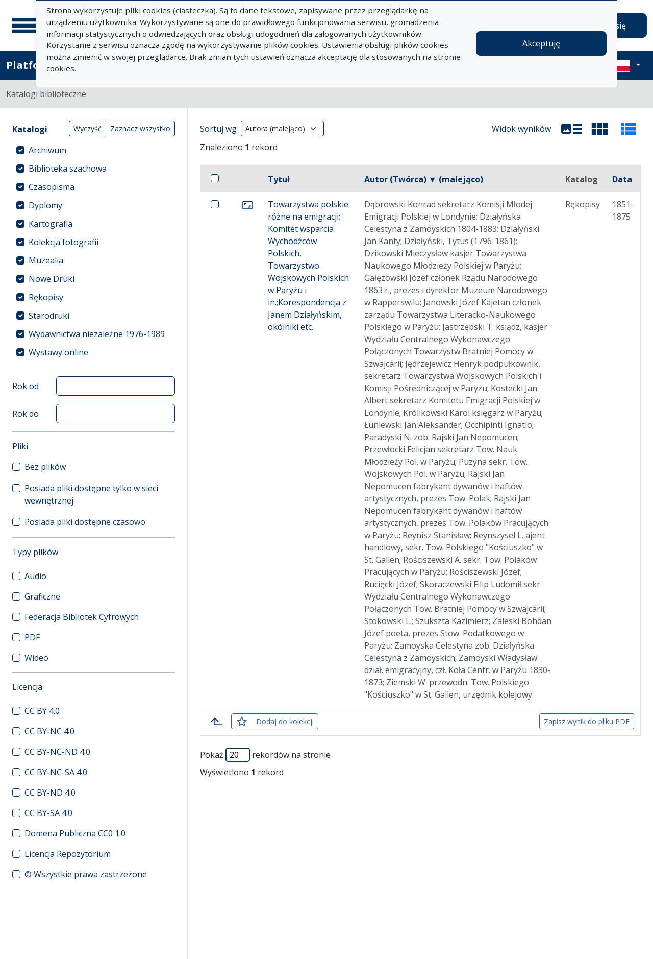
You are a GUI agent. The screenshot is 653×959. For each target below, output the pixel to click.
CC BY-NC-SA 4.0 (55, 772)
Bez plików (45, 466)
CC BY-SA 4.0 (48, 813)
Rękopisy (46, 297)
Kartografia (50, 223)
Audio (35, 576)
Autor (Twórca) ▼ (423, 179)
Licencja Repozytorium (67, 853)
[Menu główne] (25, 25)
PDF (32, 637)
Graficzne (42, 596)
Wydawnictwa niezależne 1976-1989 (97, 334)
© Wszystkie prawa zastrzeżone (85, 874)
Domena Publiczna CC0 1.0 (74, 833)
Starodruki (49, 315)
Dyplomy (45, 205)
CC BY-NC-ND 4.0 (57, 751)
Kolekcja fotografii (63, 242)
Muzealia (46, 260)
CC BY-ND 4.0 (50, 792)
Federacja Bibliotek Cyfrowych (81, 616)
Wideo (36, 657)
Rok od (25, 386)
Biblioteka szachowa (68, 168)
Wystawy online (58, 352)
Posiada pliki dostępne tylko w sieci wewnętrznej (91, 494)
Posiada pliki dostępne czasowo (84, 522)
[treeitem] (93, 150)
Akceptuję (541, 43)
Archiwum (47, 150)
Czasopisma (51, 187)
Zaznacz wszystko (140, 128)
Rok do (25, 413)
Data (622, 179)
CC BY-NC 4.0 (49, 731)
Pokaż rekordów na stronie (265, 755)
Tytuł (279, 179)
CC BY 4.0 (42, 710)
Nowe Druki (51, 278)
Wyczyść (87, 128)
